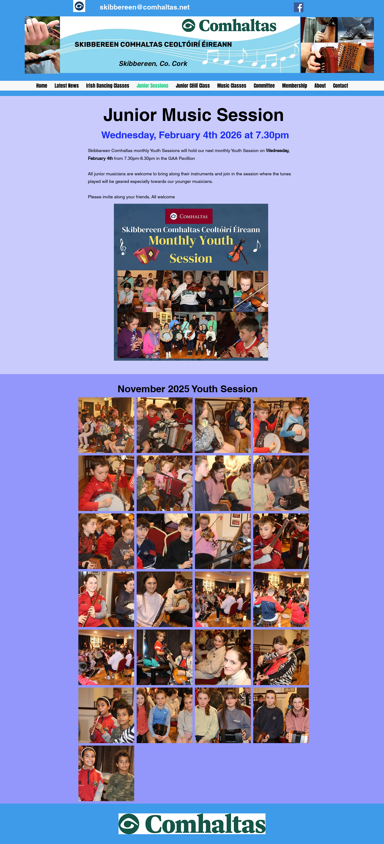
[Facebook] (298, 7)
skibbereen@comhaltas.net (145, 7)
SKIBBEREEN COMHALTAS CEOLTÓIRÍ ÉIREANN (153, 44)
